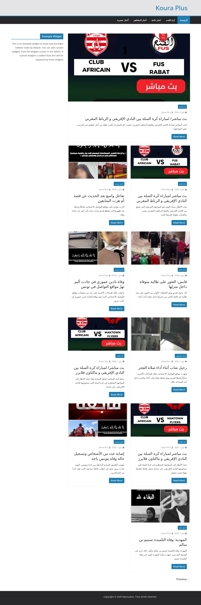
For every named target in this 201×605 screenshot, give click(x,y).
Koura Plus (171, 7)
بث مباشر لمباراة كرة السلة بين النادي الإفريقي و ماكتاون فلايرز (162, 456)
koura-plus (128, 596)
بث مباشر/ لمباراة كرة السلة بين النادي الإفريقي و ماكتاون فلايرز (99, 370)
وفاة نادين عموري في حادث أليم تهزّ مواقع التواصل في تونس (99, 284)
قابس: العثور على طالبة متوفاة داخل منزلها (163, 284)
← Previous (183, 579)
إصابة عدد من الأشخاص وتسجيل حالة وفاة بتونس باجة (99, 456)
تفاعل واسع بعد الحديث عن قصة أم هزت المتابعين (99, 198)
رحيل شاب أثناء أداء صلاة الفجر (162, 367)
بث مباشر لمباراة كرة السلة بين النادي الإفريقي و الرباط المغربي (161, 198)
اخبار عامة (156, 20)
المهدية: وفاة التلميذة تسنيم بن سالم (163, 542)
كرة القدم (170, 20)
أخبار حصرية (122, 20)
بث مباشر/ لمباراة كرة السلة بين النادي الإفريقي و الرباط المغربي (136, 118)
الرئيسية (183, 20)
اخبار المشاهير (140, 20)
